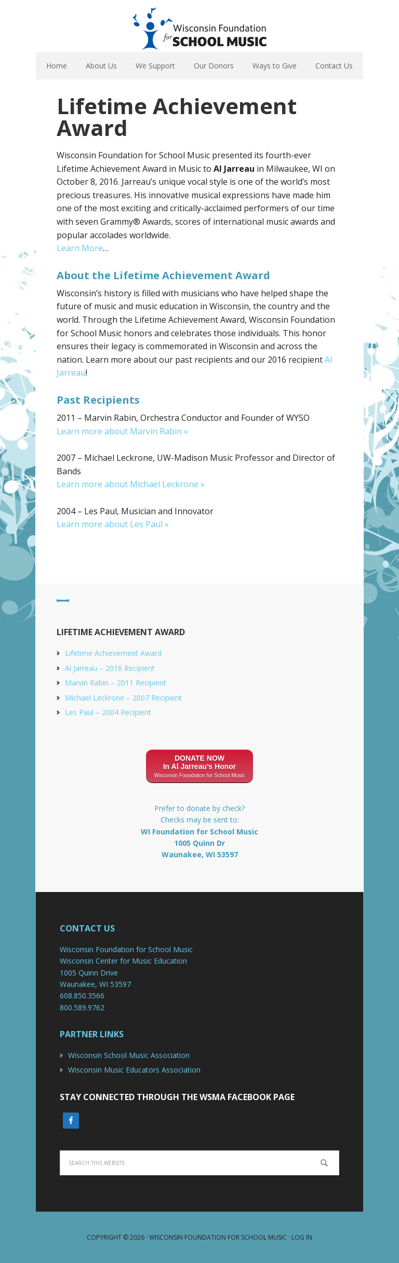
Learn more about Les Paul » (113, 524)
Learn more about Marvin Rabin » (122, 431)
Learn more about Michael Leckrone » (131, 484)
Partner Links (92, 1034)
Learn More (80, 248)
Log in (301, 1237)
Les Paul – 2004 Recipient (108, 712)
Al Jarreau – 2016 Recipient (110, 668)
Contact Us (87, 928)
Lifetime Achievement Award (113, 653)
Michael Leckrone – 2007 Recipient (123, 698)
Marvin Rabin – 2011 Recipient (115, 683)
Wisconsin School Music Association (129, 1055)
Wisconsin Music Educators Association (134, 1070)
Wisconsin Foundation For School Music (199, 26)
